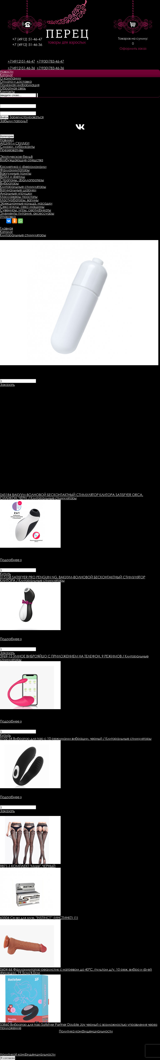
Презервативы (11, 150)
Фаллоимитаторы (15, 170)
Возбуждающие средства (21, 160)
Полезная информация (19, 85)
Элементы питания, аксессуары (27, 213)
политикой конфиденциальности (27, 1054)
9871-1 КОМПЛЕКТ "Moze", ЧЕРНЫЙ (27, 866)
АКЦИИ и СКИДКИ (14, 143)
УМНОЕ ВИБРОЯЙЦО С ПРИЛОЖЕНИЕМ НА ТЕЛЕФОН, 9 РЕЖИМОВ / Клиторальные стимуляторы (74, 658)
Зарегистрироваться (26, 117)
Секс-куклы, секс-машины (22, 207)
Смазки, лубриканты (17, 147)
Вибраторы (9, 183)
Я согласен (7, 1058)
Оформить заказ (133, 48)
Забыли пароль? (14, 121)
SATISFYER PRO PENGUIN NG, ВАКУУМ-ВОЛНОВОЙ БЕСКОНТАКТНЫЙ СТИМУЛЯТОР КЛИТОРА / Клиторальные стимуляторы (72, 579)
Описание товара (15, 388)
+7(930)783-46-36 (50, 68)
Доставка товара (49, 388)
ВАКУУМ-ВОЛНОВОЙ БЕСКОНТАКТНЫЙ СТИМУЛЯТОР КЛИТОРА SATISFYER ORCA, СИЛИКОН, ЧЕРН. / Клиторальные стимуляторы (71, 496)
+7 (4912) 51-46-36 (27, 44)
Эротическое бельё (16, 157)
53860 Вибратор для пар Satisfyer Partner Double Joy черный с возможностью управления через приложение (78, 1026)
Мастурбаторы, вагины (19, 200)
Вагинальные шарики (18, 190)
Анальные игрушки (16, 193)
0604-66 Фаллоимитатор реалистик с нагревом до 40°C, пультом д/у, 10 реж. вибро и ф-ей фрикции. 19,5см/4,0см (76, 971)
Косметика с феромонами (23, 167)
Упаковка (8, 217)
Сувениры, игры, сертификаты (25, 210)
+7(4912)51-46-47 (21, 61)
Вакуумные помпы (15, 173)
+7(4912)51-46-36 (21, 68)
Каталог (6, 75)
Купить (5, 574)
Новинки (7, 140)
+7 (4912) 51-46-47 (27, 39)
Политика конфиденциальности (86, 1031)
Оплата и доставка (16, 81)
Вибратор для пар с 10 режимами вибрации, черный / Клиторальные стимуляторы (75, 738)
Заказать (7, 385)
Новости (6, 71)
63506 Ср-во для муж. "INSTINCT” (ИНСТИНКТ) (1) (39, 918)
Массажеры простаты (19, 197)
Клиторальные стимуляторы (23, 187)
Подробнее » (11, 560)
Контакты (7, 91)
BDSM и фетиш (12, 177)
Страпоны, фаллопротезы (22, 180)
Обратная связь (13, 88)
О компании (10, 78)
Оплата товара (80, 388)
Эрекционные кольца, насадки (26, 203)
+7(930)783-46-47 (50, 61)
